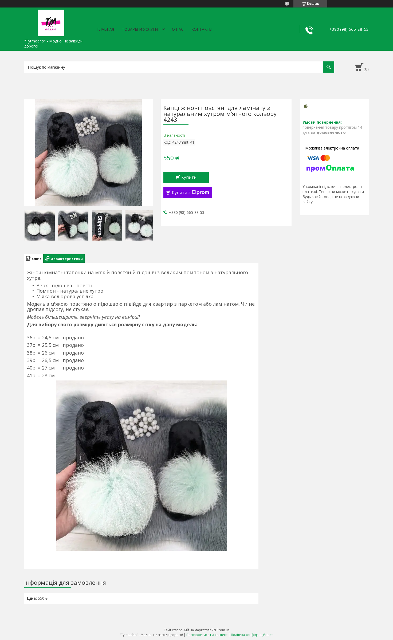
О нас (177, 29)
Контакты (201, 29)
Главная (105, 29)
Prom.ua (223, 630)
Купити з (190, 192)
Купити (188, 177)
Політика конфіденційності (252, 635)
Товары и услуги (140, 29)
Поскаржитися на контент (206, 635)
